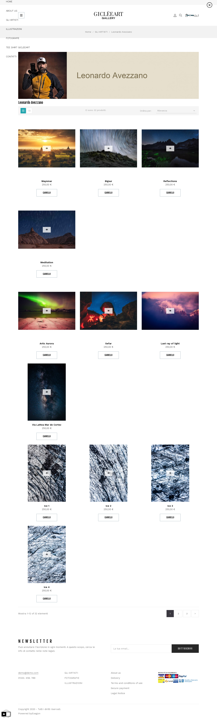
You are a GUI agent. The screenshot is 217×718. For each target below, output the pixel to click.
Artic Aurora (47, 343)
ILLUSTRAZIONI (73, 683)
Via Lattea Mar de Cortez (46, 424)
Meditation (46, 262)
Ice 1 (46, 506)
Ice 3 (170, 506)
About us (116, 673)
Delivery (115, 678)
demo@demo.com (28, 673)
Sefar (108, 343)
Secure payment (120, 688)
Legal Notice (118, 693)
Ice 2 (108, 506)
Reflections (170, 181)
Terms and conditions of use (126, 683)
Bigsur (108, 181)
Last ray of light (170, 343)
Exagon (36, 713)
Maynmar (47, 181)
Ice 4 (47, 587)
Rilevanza (176, 110)
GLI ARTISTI (71, 673)
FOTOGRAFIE (72, 678)
